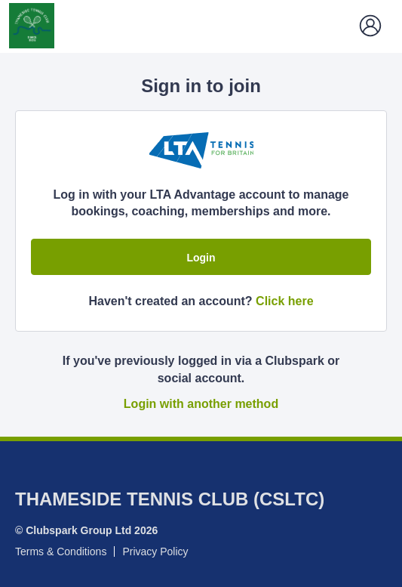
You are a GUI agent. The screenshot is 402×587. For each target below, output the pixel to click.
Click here (284, 301)
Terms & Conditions (60, 551)
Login (200, 258)
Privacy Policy (155, 551)
